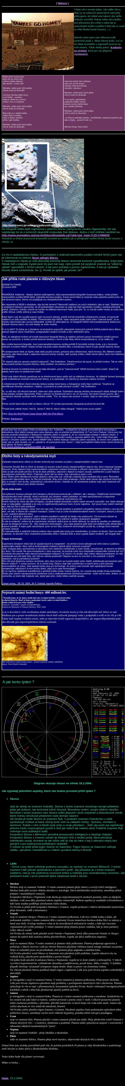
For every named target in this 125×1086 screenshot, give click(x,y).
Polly (72, 120)
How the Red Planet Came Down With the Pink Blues (35, 414)
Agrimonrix (81, 53)
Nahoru (62, 3)
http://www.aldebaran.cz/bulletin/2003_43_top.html (28, 447)
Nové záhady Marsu (45, 257)
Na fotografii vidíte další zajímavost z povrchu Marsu (34, 229)
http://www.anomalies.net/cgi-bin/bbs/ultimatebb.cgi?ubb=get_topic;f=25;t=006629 (55, 235)
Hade (5, 1078)
